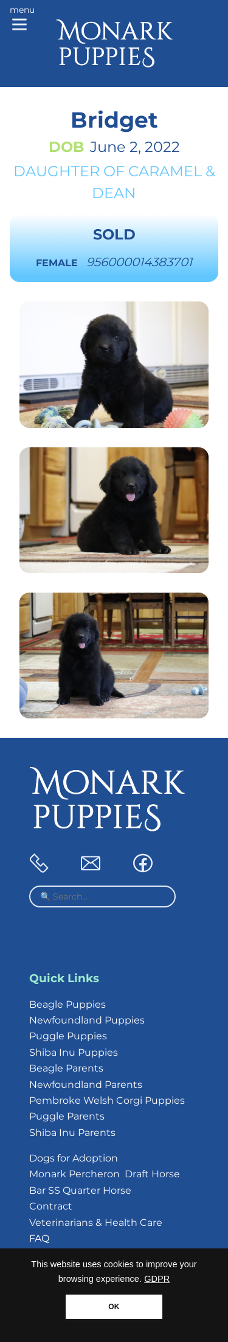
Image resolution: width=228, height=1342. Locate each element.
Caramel (165, 171)
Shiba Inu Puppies (73, 1052)
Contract (50, 1206)
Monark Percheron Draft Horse (104, 1174)
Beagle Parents (66, 1068)
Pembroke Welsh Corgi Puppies (107, 1100)
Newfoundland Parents (85, 1084)
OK (113, 1306)
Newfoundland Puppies (87, 1020)
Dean (114, 193)
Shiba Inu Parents (72, 1132)
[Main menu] (22, 19)
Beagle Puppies (67, 1004)
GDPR (157, 1279)
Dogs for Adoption (73, 1158)
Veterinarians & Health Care (95, 1222)
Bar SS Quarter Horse (80, 1190)
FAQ (39, 1238)
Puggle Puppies (68, 1036)
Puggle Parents (67, 1116)
